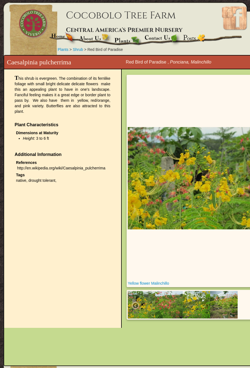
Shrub (78, 49)
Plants (63, 49)
